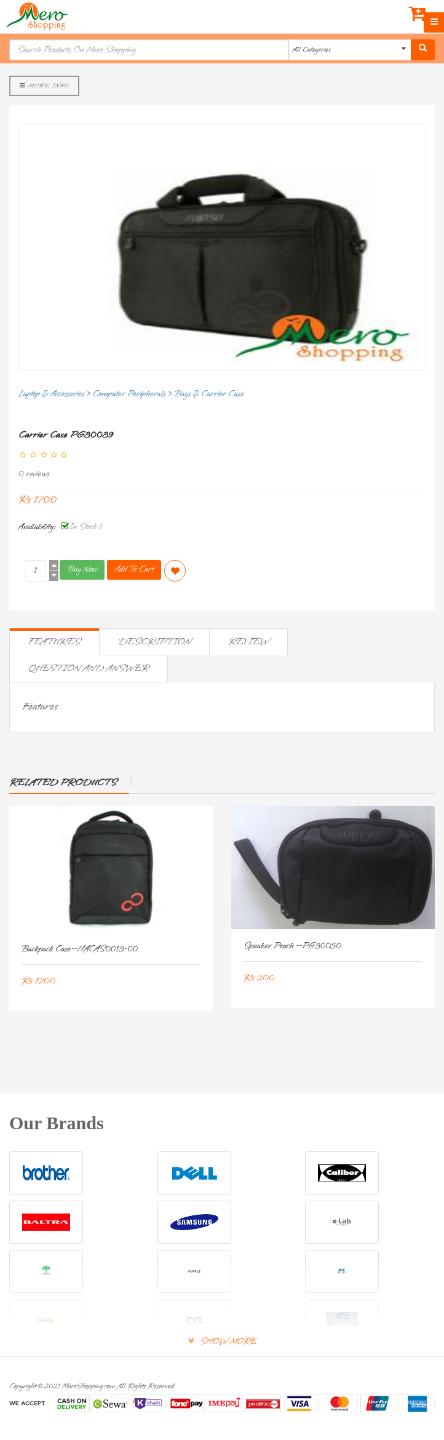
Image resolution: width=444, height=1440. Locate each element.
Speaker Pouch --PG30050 (292, 946)
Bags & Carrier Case (209, 394)
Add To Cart (134, 569)
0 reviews (34, 474)
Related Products (63, 783)
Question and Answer (88, 668)
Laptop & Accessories (51, 394)
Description (154, 642)
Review (248, 642)
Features (54, 642)
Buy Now (82, 569)
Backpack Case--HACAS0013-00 (80, 949)
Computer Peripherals (129, 394)
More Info (44, 85)
